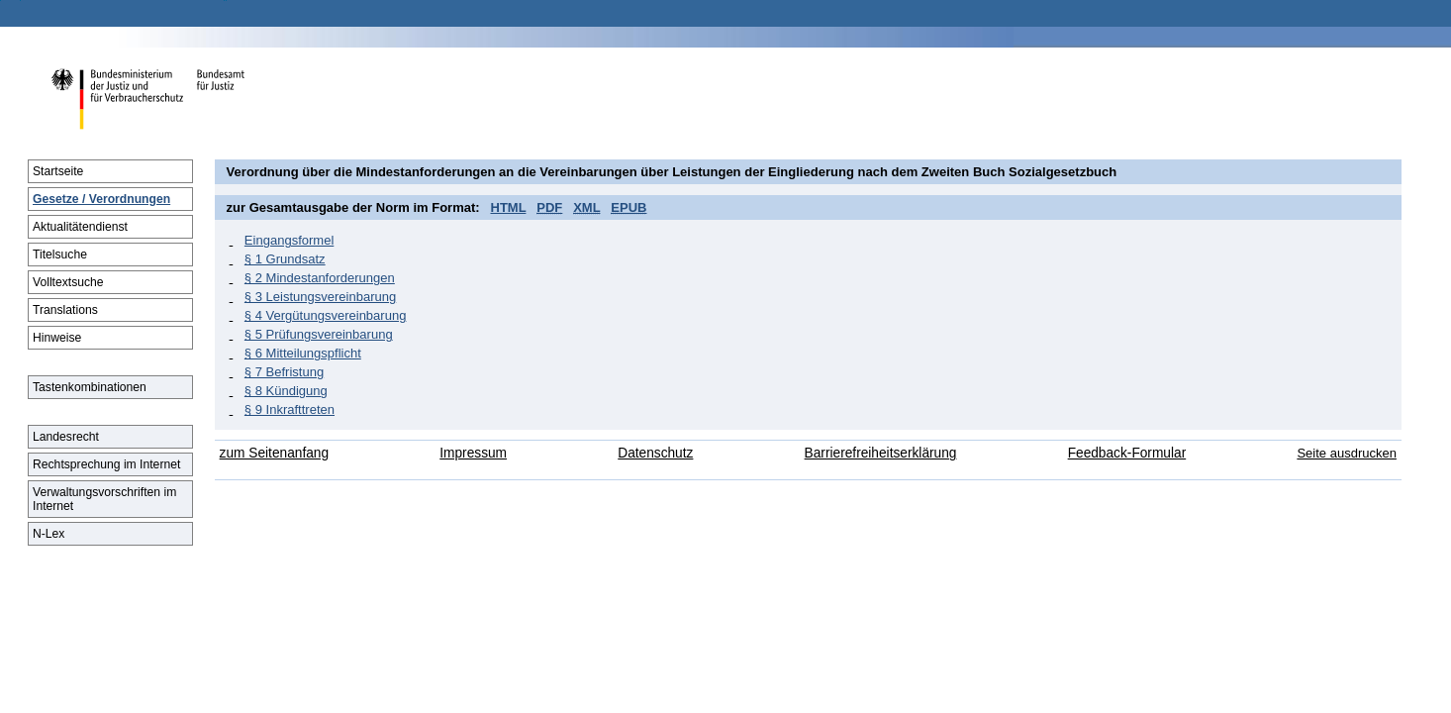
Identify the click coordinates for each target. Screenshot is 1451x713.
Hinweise (57, 338)
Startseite (58, 171)
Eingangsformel (289, 240)
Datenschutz (655, 453)
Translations (65, 310)
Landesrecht (66, 437)
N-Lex (48, 534)
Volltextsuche (68, 282)
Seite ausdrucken (1347, 453)
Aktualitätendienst (80, 227)
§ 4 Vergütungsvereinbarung (325, 315)
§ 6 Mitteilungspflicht (302, 353)
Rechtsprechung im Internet (106, 464)
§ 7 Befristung (284, 371)
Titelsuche (60, 254)
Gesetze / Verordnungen (101, 199)
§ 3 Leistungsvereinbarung (320, 296)
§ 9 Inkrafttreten (289, 409)
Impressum (473, 453)
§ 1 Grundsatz (285, 259)
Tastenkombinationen (89, 387)
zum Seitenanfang (274, 453)
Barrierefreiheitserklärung (881, 453)
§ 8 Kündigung (286, 390)
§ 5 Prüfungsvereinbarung (318, 334)
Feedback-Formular (1127, 453)
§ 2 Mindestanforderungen (319, 277)
